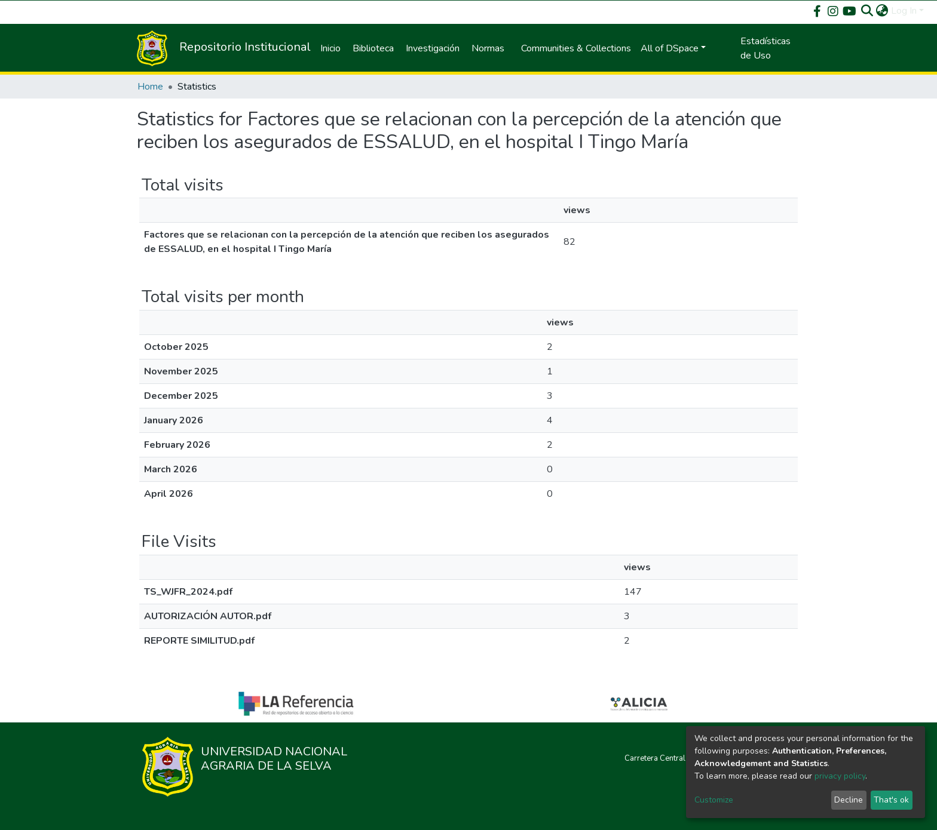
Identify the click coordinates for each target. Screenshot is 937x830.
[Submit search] (867, 11)
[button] (882, 11)
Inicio (330, 48)
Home (150, 86)
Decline (848, 800)
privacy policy (839, 776)
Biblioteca (373, 48)
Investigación (433, 48)
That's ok (891, 800)
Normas (487, 48)
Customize (713, 800)
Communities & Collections (576, 48)
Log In (904, 10)
